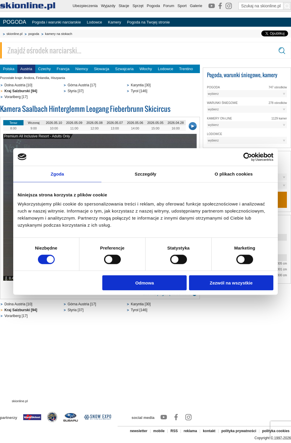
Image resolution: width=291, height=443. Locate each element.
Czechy (44, 69)
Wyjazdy (108, 6)
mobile (159, 431)
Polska (8, 69)
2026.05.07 (115, 122)
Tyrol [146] (139, 91)
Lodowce (94, 22)
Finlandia (42, 78)
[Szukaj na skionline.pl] (287, 6)
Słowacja (101, 69)
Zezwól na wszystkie (231, 282)
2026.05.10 (54, 122)
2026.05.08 (94, 122)
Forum (168, 6)
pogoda (33, 34)
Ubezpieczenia (85, 6)
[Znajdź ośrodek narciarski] (145, 50)
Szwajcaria (124, 69)
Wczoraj (34, 122)
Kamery (114, 22)
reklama (190, 431)
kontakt (209, 431)
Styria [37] (75, 91)
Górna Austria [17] (82, 85)
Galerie (196, 6)
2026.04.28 (176, 122)
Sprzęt (138, 6)
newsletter (138, 431)
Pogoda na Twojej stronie (148, 22)
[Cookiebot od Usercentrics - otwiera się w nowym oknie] (247, 156)
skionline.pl (14, 34)
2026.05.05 (155, 122)
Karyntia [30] (140, 85)
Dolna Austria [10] (18, 85)
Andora (29, 78)
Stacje (123, 6)
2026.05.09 (74, 122)
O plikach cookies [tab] (233, 173)
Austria (26, 69)
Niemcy (81, 69)
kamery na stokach (58, 34)
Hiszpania (58, 78)
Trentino (186, 69)
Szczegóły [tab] (145, 173)
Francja (63, 69)
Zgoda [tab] (57, 173)
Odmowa (144, 282)
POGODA (14, 22)
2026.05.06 (135, 122)
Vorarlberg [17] (16, 97)
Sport (182, 6)
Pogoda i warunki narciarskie (56, 22)
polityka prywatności (238, 431)
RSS (174, 431)
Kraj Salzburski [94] (20, 91)
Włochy (145, 69)
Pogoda (153, 6)
